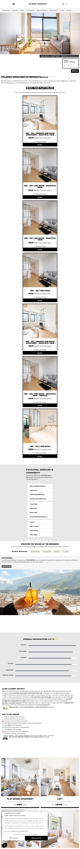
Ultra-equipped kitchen (38, 486)
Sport (62, 10)
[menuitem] (64, 3)
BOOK (40, 145)
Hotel (22, 10)
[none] (64, 3)
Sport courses (34, 526)
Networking (34, 530)
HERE (9, 725)
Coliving (15, 10)
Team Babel (34, 535)
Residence (6, 10)
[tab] (20, 551)
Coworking (30, 10)
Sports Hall (33, 512)
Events (68, 10)
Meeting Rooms (42, 10)
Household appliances (37, 494)
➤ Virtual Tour (40, 141)
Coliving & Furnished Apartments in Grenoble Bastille (23, 76)
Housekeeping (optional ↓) (39, 517)
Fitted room (34, 490)
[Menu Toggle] (14, 4)
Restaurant (53, 10)
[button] (2, 33)
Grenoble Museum (42, 699)
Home (3, 76)
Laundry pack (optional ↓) (38, 499)
